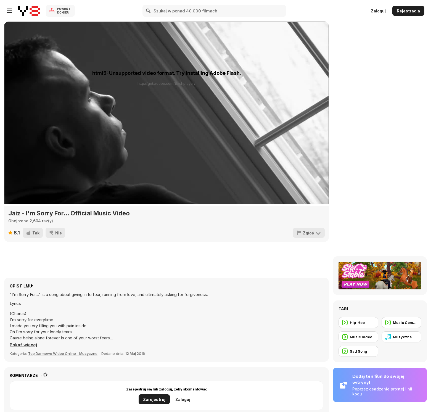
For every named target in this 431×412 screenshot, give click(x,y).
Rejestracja (408, 11)
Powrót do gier (63, 10)
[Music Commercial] (401, 322)
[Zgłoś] (309, 233)
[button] (23, 345)
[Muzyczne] (401, 336)
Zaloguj (378, 11)
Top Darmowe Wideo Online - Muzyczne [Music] (62, 353)
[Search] (148, 11)
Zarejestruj (154, 399)
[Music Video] (358, 336)
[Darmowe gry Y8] (29, 11)
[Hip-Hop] (358, 322)
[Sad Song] (358, 351)
